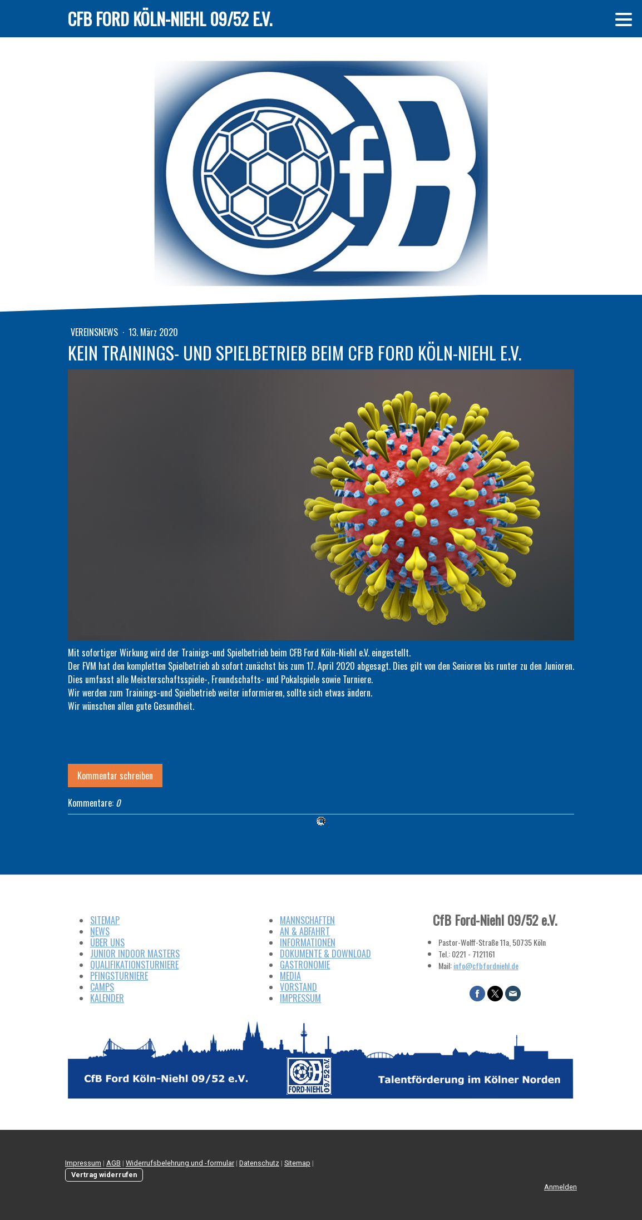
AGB (113, 1163)
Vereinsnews (95, 332)
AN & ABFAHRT (305, 931)
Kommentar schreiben (115, 775)
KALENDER (107, 998)
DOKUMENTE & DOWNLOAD (325, 953)
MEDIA (290, 975)
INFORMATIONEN (307, 942)
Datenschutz (259, 1163)
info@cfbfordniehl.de (485, 965)
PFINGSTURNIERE (119, 975)
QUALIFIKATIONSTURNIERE (134, 964)
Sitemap (297, 1163)
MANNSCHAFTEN (307, 920)
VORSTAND (298, 987)
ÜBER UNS (107, 942)
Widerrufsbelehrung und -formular (180, 1163)
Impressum (83, 1163)
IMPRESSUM (300, 998)
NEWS (100, 931)
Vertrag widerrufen (104, 1174)
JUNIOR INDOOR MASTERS (135, 953)
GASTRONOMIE (305, 964)
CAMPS (102, 987)
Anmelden (560, 1187)
